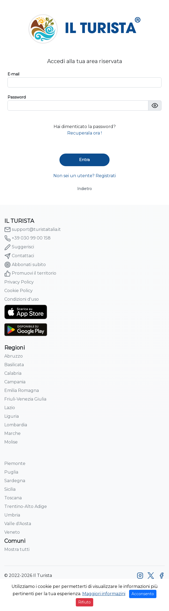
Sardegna (14, 480)
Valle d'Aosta (17, 523)
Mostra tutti (16, 549)
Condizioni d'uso (21, 299)
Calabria (12, 373)
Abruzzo (13, 356)
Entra (84, 159)
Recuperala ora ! (84, 133)
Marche (12, 433)
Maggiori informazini (103, 593)
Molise (11, 442)
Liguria (11, 416)
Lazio (9, 407)
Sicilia (10, 489)
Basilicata (14, 364)
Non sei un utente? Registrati (84, 175)
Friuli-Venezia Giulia (25, 399)
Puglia (11, 472)
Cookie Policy (18, 290)
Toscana (13, 497)
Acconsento (143, 593)
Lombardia (15, 424)
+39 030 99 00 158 (27, 238)
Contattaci (19, 256)
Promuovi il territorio (30, 273)
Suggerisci (19, 247)
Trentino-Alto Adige (25, 506)
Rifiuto (84, 602)
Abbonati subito (25, 264)
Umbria (12, 515)
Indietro (84, 188)
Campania (14, 381)
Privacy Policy (19, 282)
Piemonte (14, 463)
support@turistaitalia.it (32, 229)
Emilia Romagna (21, 390)
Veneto (12, 532)
